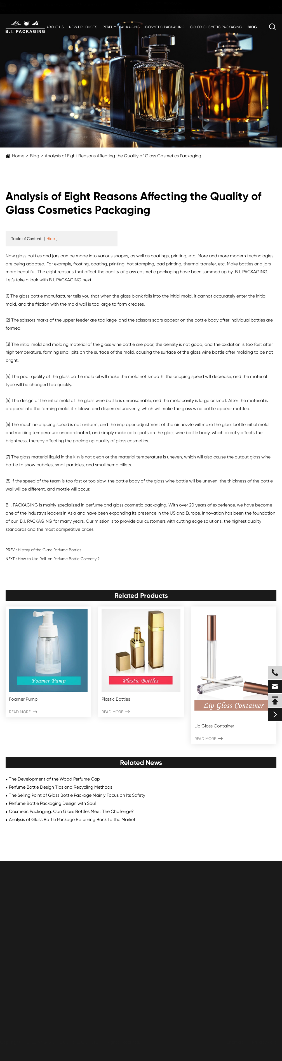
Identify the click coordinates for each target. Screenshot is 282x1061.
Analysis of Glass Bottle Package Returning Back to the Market (72, 819)
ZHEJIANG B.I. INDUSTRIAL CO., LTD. (65, 1042)
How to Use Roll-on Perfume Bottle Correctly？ (59, 558)
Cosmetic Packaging (164, 27)
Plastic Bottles (116, 699)
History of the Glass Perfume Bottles (49, 550)
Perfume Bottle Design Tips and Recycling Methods (60, 787)
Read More (23, 712)
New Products (83, 27)
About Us (55, 27)
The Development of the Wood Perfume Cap (54, 779)
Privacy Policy (264, 1042)
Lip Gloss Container (214, 726)
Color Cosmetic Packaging (216, 27)
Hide (50, 238)
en (266, 7)
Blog (252, 27)
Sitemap (233, 1042)
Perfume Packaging (121, 27)
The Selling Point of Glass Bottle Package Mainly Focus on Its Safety (77, 795)
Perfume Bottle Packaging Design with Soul (52, 803)
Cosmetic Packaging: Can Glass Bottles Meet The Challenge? (71, 811)
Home (18, 155)
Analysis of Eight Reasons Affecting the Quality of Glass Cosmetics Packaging (123, 155)
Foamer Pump (23, 699)
